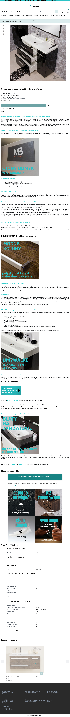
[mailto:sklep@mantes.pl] (12, 11)
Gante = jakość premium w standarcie (32, 691)
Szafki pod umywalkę (39, 20)
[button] (56, 11)
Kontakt (49, 699)
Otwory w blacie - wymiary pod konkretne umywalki (35, 700)
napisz (20, 464)
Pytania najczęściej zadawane (30, 699)
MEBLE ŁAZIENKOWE (28, 20)
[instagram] (19, 11)
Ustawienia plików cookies (7, 700)
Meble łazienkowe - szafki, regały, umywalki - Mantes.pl (11, 20)
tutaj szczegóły (12, 485)
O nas (48, 701)
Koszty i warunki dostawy (52, 691)
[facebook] (18, 11)
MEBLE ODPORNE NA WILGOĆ (31, 692)
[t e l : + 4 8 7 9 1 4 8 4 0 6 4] (4, 11)
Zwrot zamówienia (6, 691)
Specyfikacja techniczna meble (31, 701)
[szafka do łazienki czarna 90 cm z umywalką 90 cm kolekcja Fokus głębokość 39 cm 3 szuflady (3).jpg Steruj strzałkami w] (38, 53)
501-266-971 (14, 464)
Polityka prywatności (6, 699)
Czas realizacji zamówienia (52, 692)
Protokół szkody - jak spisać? (7, 692)
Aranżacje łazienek (6, 708)
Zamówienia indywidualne (7, 701)
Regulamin (4, 693)
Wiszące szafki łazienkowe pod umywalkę (53, 20)
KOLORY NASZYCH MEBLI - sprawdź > (18, 236)
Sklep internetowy (33, 715)
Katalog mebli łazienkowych (7, 709)
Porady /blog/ (4, 702)
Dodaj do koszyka (23, 105)
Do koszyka (41, 673)
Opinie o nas (49, 700)
